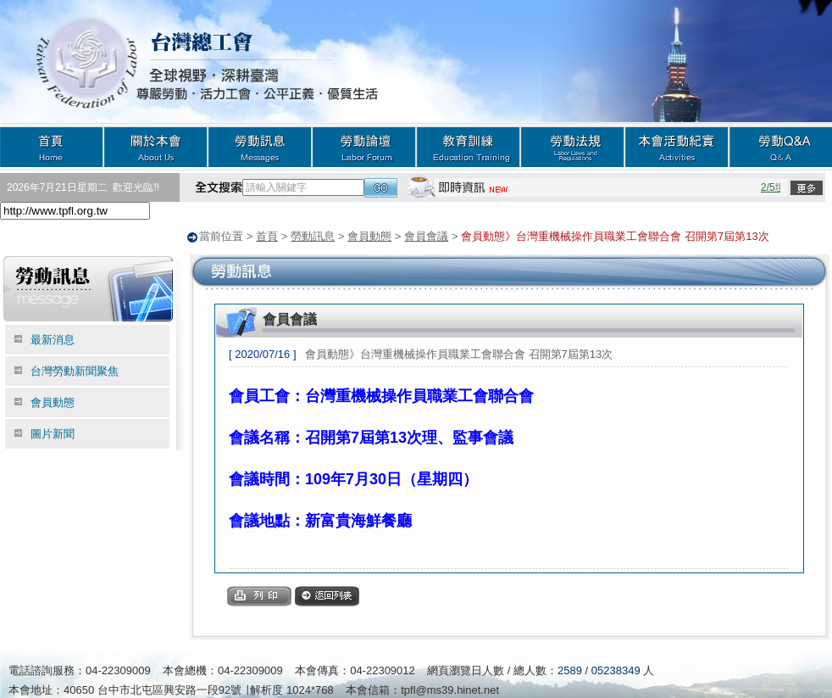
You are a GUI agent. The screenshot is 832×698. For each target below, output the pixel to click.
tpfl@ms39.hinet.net (450, 689)
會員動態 (369, 236)
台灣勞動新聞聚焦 (75, 370)
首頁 (51, 146)
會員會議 (426, 236)
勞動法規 (572, 146)
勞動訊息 (260, 146)
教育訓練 (468, 146)
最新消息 (53, 338)
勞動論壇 (364, 146)
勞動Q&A (780, 146)
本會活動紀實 (676, 146)
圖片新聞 (53, 433)
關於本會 (155, 146)
